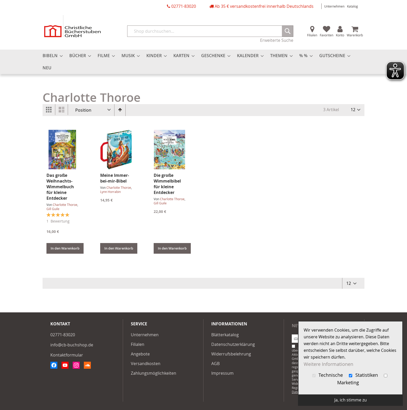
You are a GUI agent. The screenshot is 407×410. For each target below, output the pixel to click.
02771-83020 (183, 6)
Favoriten (326, 35)
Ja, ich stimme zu (350, 400)
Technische (328, 375)
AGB (215, 363)
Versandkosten (145, 363)
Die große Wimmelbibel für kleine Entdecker (167, 183)
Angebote (140, 354)
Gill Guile (52, 209)
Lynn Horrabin (110, 192)
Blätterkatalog (225, 335)
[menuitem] (51, 56)
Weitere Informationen (328, 364)
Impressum (222, 373)
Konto (340, 35)
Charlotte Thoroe (65, 205)
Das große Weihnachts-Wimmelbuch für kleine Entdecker (60, 186)
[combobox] (210, 31)
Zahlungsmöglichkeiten (153, 373)
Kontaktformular (66, 355)
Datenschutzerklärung (233, 344)
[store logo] (72, 26)
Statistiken (364, 375)
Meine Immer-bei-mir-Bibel (114, 178)
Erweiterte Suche (276, 40)
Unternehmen (334, 6)
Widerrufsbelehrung (231, 354)
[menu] (203, 62)
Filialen (312, 35)
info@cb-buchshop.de (71, 345)
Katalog (352, 6)
